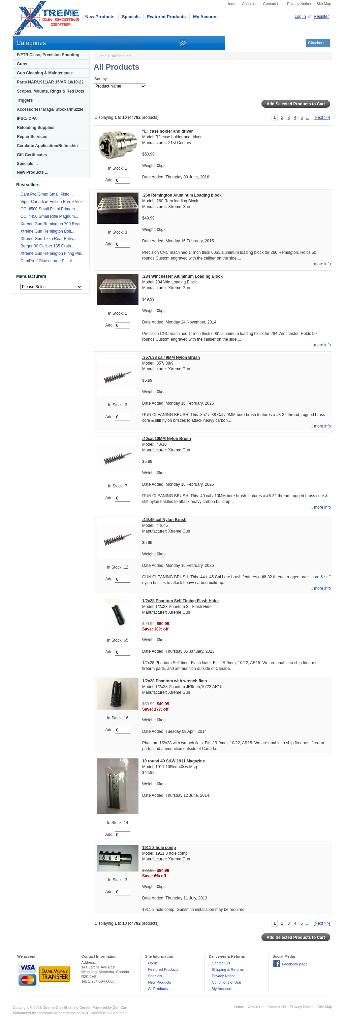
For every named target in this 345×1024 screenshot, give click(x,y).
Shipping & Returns (228, 969)
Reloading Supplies (35, 127)
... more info (320, 264)
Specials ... (27, 163)
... (307, 117)
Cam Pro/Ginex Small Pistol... (47, 194)
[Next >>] (322, 117)
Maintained (22, 1013)
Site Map (324, 4)
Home (231, 4)
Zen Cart (120, 1007)
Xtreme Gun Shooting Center (66, 1007)
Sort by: (101, 79)
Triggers (25, 100)
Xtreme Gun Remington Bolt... (47, 231)
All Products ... (160, 989)
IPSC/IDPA (27, 118)
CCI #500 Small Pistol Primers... (49, 209)
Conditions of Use (226, 982)
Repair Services (32, 136)
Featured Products (166, 16)
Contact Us (272, 4)
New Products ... (32, 172)
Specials (131, 16)
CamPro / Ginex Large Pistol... (48, 261)
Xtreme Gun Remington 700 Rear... (52, 223)
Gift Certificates (32, 154)
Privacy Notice (299, 4)
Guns (22, 64)
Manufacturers (31, 276)
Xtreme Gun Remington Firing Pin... (53, 253)
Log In (300, 16)
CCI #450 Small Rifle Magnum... (49, 216)
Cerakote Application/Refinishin (47, 145)
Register (321, 16)
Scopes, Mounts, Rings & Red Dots (50, 91)
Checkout (316, 43)
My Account (205, 16)
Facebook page (295, 964)
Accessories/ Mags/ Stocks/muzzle (50, 109)
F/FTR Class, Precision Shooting (48, 55)
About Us (249, 4)
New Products (100, 16)
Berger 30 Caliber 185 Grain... (47, 246)
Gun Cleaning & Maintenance (45, 73)
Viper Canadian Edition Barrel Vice (52, 201)
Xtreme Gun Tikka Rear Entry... (48, 238)
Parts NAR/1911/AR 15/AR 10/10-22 (50, 82)
